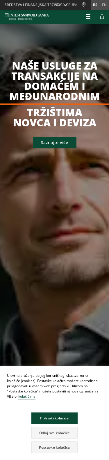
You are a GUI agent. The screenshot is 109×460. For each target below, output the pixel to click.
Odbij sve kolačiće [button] (54, 432)
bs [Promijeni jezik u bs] (95, 4)
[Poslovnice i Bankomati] (85, 5)
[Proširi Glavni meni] (88, 17)
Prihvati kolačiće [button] (54, 418)
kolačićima (26, 396)
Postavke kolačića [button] (54, 447)
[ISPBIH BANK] (28, 17)
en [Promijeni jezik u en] (104, 4)
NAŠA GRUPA (66, 4)
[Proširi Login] (102, 17)
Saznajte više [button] (54, 142)
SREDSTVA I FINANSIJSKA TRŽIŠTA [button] (33, 4)
